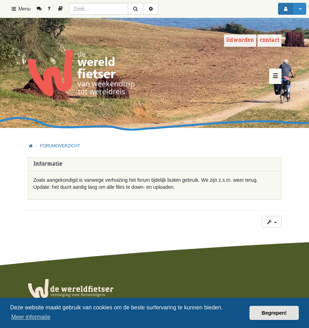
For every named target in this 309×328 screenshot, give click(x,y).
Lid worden (240, 40)
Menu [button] (21, 9)
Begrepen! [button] (274, 313)
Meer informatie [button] (30, 317)
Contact (269, 40)
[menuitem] (42, 9)
